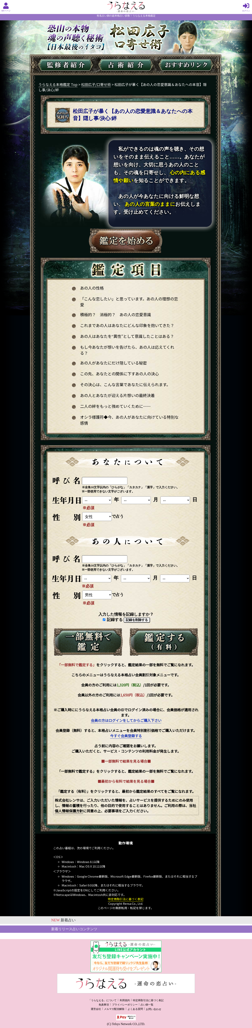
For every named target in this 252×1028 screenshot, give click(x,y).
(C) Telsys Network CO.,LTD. (126, 1024)
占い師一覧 (147, 1004)
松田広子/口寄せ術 (96, 84)
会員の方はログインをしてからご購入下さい (126, 720)
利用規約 (125, 1000)
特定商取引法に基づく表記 (125, 899)
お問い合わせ (153, 1009)
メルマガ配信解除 (114, 1009)
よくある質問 (135, 1009)
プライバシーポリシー (125, 1004)
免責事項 (104, 1004)
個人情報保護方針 (69, 810)
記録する (113, 619)
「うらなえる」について (102, 1000)
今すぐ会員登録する (126, 735)
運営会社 (96, 1009)
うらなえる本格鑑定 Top (58, 84)
